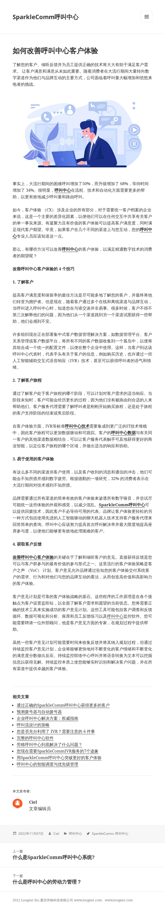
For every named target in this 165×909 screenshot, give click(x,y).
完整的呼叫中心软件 (35, 738)
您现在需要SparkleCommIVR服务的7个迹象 (58, 751)
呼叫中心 (115, 616)
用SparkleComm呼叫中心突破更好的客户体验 (59, 757)
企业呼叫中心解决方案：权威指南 (47, 718)
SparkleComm (103, 833)
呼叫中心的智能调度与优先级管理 (47, 764)
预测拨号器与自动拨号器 (39, 711)
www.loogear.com (119, 900)
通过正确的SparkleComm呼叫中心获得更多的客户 (63, 705)
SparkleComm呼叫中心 (46, 17)
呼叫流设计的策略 (33, 724)
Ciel (56, 833)
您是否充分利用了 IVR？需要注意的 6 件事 (56, 731)
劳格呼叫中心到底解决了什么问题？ (49, 744)
